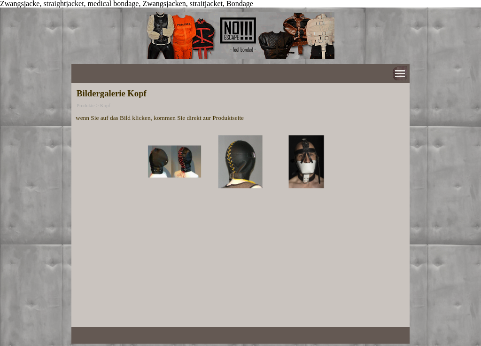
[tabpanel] (240, 117)
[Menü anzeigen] (400, 73)
